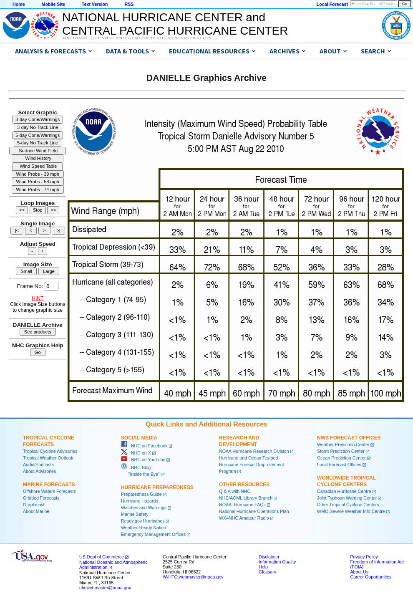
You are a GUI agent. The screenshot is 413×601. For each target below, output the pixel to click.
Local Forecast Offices (339, 464)
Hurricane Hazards (139, 500)
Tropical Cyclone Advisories (50, 451)
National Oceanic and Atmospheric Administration (137, 38)
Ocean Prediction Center (341, 457)
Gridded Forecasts (41, 497)
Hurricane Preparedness (157, 487)
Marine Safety (135, 514)
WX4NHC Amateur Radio (244, 517)
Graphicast (34, 504)
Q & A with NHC (234, 491)
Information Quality (277, 561)
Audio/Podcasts (38, 464)
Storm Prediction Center (341, 451)
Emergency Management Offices (153, 534)
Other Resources (244, 484)
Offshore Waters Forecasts (49, 491)
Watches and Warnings (143, 507)
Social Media (139, 438)
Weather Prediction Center (343, 444)
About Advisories (39, 471)
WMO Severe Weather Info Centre (351, 511)
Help (263, 566)
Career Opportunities (370, 576)
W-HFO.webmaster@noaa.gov (193, 576)
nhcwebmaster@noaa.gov (105, 587)
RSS (128, 4)
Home (19, 4)
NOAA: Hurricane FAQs (242, 504)
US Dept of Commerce (101, 556)
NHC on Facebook (144, 445)
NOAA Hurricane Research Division (254, 451)
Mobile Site (53, 4)
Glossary (267, 571)
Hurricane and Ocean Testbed (248, 457)
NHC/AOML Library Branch (245, 497)
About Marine (36, 511)
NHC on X (136, 452)
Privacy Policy (364, 556)
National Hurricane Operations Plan (254, 511)
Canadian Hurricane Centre (344, 491)
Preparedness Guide (141, 494)
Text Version (95, 4)
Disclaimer (269, 556)
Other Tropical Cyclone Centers (348, 504)
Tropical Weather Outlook (48, 457)
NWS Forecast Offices (349, 438)
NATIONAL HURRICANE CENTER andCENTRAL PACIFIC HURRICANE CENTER (175, 24)
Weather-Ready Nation (143, 527)
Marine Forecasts (49, 484)
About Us (359, 571)
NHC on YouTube (143, 459)
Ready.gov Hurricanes (143, 520)
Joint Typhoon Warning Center (347, 497)
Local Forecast (332, 4)
